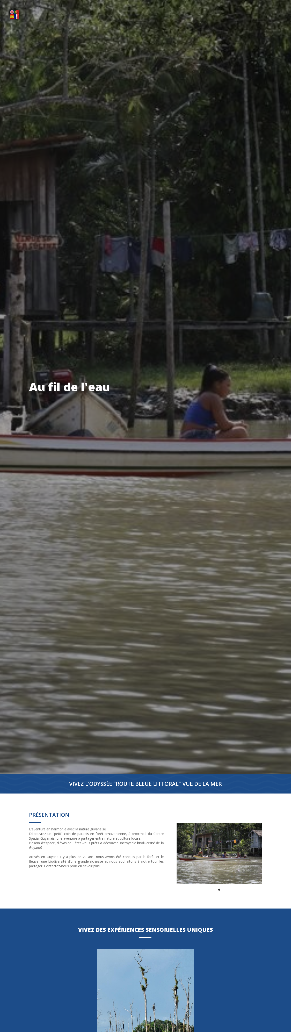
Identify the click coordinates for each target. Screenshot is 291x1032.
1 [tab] (219, 889)
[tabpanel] (219, 853)
